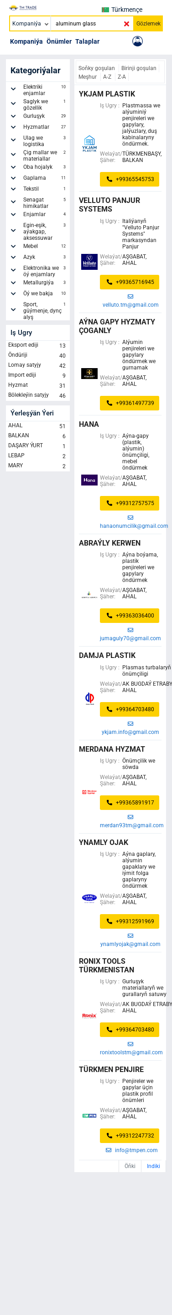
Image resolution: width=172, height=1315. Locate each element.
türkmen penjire (111, 1069)
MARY (38, 466)
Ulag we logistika (45, 141)
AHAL (38, 426)
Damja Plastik (107, 655)
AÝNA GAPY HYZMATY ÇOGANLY (117, 326)
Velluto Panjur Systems (109, 204)
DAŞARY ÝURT (38, 446)
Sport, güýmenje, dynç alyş (45, 310)
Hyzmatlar (45, 128)
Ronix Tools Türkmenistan (106, 965)
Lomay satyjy (38, 366)
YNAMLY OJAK (103, 842)
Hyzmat (38, 386)
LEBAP (38, 456)
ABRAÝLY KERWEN (110, 543)
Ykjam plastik (107, 94)
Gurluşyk (45, 117)
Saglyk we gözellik (45, 104)
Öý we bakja (45, 294)
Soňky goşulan (97, 68)
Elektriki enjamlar (45, 90)
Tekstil (45, 190)
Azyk (45, 258)
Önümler (59, 41)
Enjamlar (45, 215)
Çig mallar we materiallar (45, 155)
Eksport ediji (38, 346)
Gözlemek (148, 23)
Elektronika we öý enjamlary (45, 271)
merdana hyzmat (112, 749)
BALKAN (38, 436)
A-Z (108, 77)
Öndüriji (38, 356)
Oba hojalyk (45, 168)
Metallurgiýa (45, 283)
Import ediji (38, 376)
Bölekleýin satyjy (38, 396)
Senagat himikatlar (45, 203)
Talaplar (87, 41)
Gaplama (45, 179)
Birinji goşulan (138, 68)
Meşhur (88, 77)
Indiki (153, 1166)
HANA (89, 424)
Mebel (45, 247)
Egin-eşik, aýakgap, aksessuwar (45, 231)
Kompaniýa (26, 41)
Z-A (122, 77)
